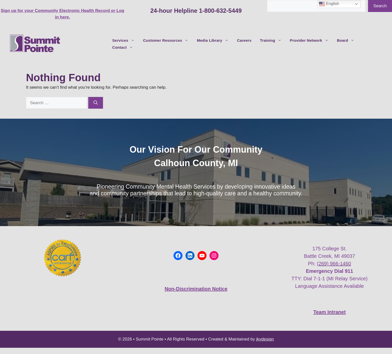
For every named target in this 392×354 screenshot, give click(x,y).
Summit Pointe (86, 43)
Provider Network (311, 40)
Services (125, 40)
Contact (124, 47)
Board (348, 40)
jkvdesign (265, 339)
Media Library (214, 40)
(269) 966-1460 (334, 263)
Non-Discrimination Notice (195, 289)
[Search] (95, 103)
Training (273, 40)
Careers (244, 40)
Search (380, 5)
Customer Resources (167, 40)
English (329, 4)
